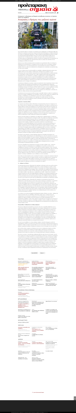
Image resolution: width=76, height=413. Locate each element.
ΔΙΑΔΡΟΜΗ (42, 0)
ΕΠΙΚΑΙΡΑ (20, 0)
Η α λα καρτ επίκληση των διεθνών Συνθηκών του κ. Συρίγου (50, 264)
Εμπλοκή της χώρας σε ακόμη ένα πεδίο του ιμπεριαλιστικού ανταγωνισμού (37, 264)
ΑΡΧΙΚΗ (16, 0)
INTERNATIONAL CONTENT (56, 0)
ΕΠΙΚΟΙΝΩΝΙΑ (48, 0)
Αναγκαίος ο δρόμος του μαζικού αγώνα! (37, 20)
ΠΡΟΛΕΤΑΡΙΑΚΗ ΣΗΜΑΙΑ (28, 0)
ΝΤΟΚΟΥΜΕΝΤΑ (36, 0)
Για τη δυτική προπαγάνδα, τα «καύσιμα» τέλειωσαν (24, 295)
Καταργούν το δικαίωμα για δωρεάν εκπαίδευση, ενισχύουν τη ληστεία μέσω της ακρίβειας (37, 17)
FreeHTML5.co (46, 412)
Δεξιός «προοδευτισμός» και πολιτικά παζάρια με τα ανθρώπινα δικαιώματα (24, 269)
